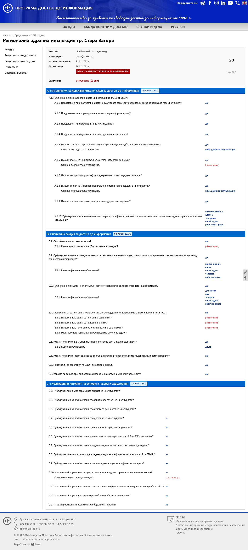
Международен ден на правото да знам (199, 521)
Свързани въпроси (16, 72)
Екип (16, 539)
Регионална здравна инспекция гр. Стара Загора (58, 40)
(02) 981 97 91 (46, 524)
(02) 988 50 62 (28, 524)
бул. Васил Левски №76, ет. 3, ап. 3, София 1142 (48, 519)
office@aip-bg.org (30, 528)
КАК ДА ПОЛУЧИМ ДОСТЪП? (105, 27)
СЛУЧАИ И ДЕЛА (149, 27)
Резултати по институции (20, 61)
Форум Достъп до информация (194, 528)
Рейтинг (9, 49)
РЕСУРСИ (178, 27)
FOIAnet (180, 532)
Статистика (11, 67)
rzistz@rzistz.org (84, 56)
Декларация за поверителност (41, 539)
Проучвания (21, 35)
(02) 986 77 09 (65, 524)
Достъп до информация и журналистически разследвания (210, 524)
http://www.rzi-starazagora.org (91, 51)
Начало (7, 35)
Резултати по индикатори (20, 55)
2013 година (37, 35)
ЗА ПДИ (69, 27)
